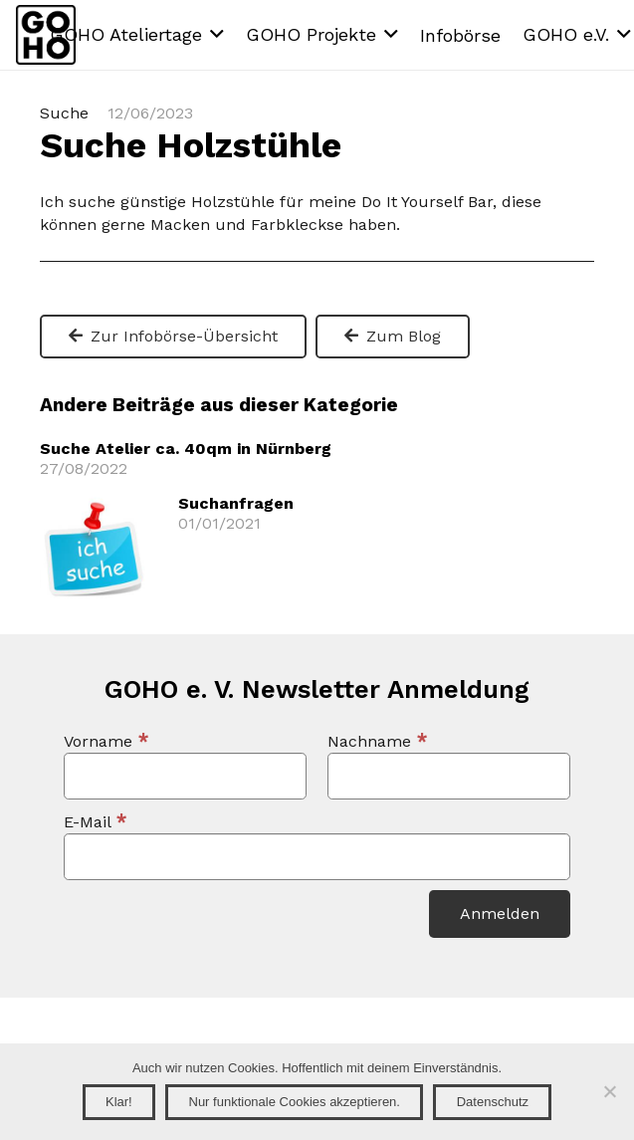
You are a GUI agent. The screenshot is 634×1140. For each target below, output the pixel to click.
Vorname (106, 741)
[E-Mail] (317, 856)
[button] (137, 35)
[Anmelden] (499, 914)
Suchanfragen (236, 503)
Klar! (119, 1101)
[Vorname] (185, 776)
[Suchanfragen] (95, 507)
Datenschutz (492, 1101)
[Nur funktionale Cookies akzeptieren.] (609, 1091)
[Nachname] (448, 776)
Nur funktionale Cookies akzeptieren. (294, 1101)
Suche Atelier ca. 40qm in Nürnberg (185, 448)
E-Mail (95, 821)
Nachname (377, 741)
